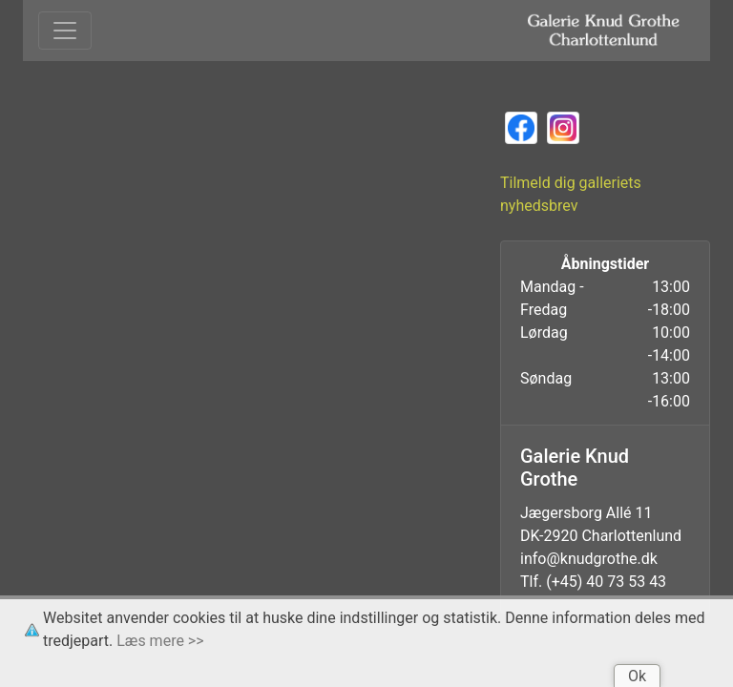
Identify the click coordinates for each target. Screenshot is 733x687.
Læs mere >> (159, 641)
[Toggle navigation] (65, 30)
